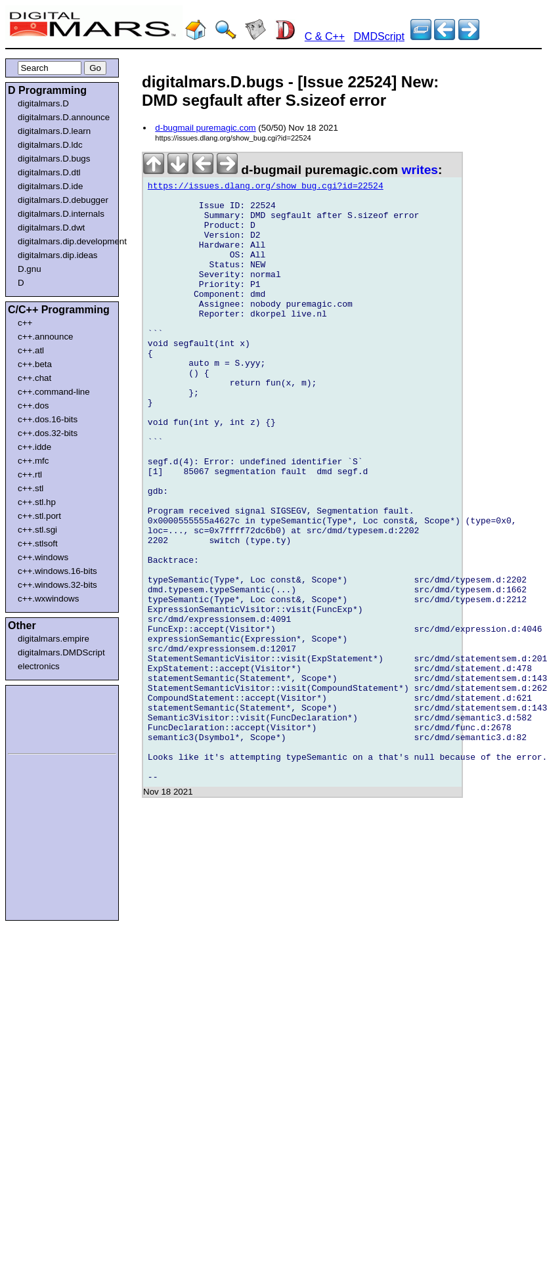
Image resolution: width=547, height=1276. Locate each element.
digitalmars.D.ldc (50, 145)
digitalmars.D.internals (61, 214)
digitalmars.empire (53, 639)
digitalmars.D (43, 103)
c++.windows (43, 557)
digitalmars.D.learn (54, 131)
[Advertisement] (47, 717)
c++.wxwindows (48, 599)
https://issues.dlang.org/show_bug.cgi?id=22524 (265, 188)
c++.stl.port (39, 516)
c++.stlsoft (38, 543)
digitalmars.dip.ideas (58, 255)
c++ (25, 323)
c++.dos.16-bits (47, 419)
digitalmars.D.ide (50, 186)
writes (420, 170)
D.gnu (29, 269)
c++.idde (34, 447)
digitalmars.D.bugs (54, 159)
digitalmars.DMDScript (61, 652)
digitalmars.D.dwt (51, 227)
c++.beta (35, 364)
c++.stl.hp (37, 502)
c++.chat (34, 378)
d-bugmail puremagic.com (205, 128)
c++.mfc (33, 461)
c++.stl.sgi (37, 530)
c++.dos (33, 405)
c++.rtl (30, 474)
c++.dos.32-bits (47, 433)
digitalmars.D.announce (64, 117)
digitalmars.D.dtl (49, 172)
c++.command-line (54, 392)
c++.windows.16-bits (57, 571)
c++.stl (30, 488)
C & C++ (325, 36)
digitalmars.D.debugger (63, 200)
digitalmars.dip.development (65, 241)
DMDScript (379, 36)
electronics (39, 666)
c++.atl (31, 350)
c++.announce (46, 336)
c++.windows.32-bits (57, 585)
